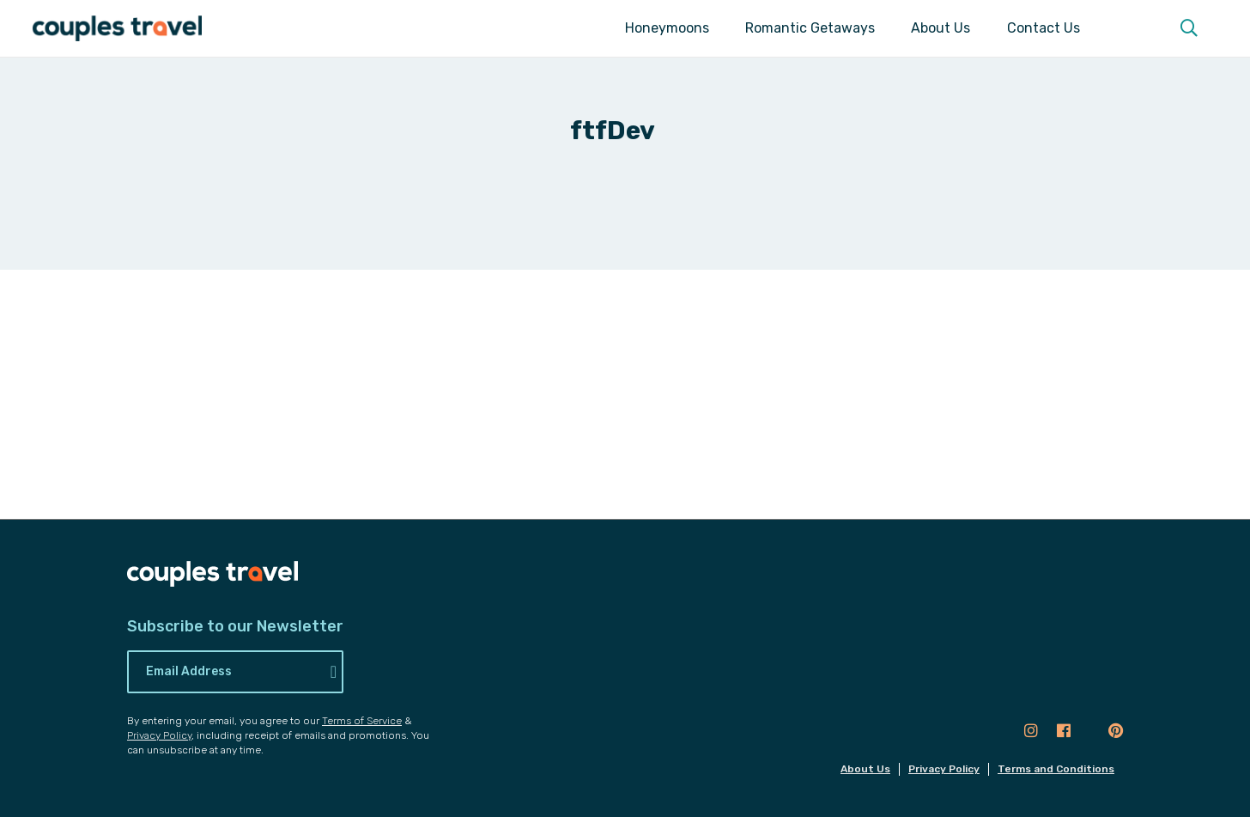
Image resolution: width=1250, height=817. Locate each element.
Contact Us (1043, 28)
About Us (940, 28)
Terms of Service (362, 721)
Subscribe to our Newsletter (235, 627)
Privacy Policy (159, 735)
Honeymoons (667, 28)
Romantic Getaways (810, 28)
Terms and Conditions (1056, 769)
